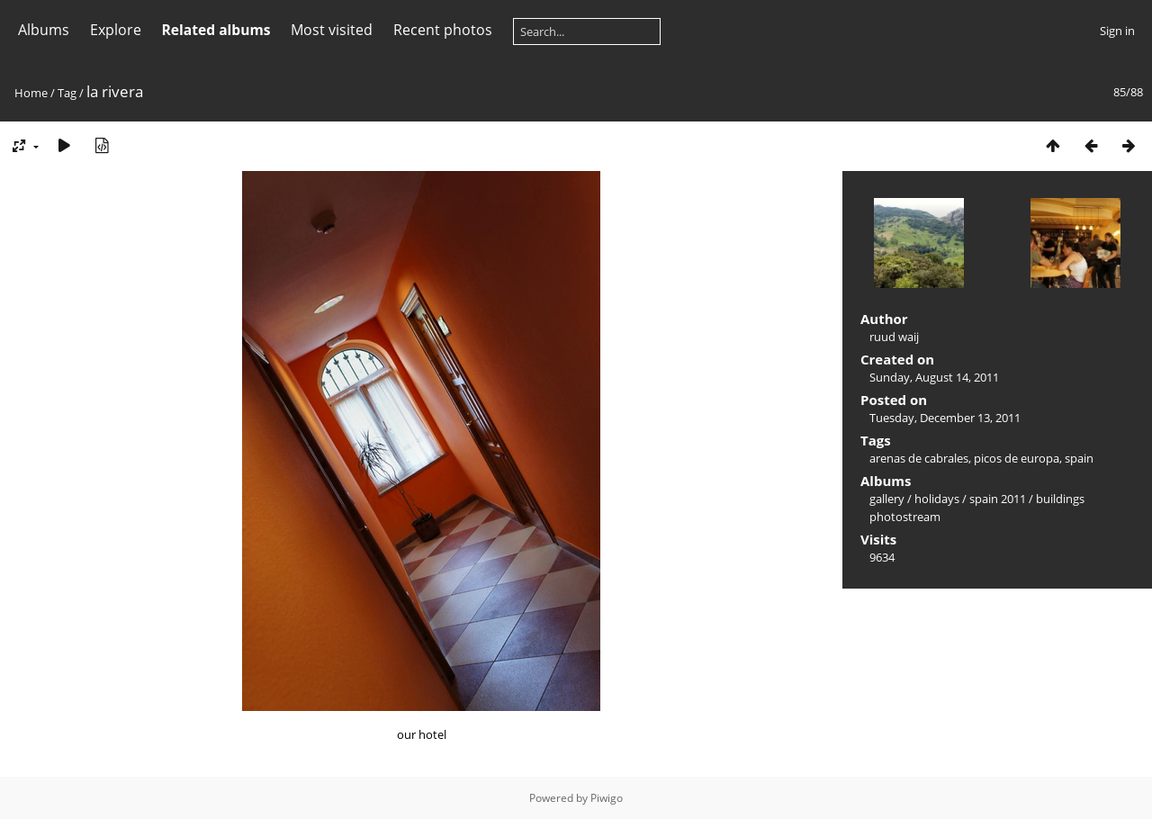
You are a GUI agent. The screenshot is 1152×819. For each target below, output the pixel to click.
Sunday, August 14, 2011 (934, 377)
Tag (67, 93)
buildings (1060, 498)
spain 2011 (997, 498)
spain (1079, 458)
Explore (115, 30)
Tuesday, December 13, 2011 (945, 418)
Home (31, 93)
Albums (43, 30)
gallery (886, 498)
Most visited (332, 30)
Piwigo (606, 798)
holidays (936, 498)
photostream (904, 516)
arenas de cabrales (918, 458)
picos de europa (1016, 458)
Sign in (1117, 30)
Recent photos (442, 30)
